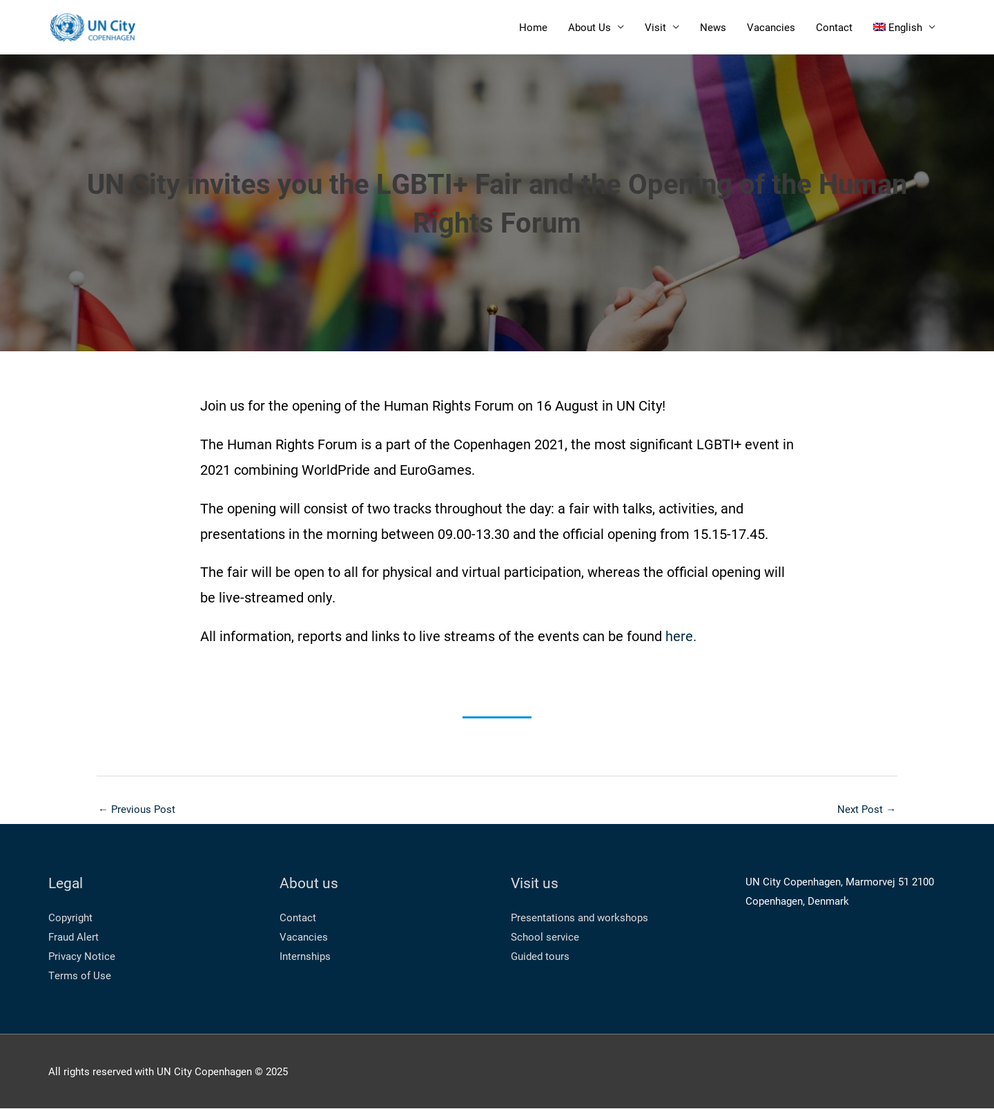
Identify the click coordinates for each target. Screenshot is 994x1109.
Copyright (70, 918)
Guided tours (540, 956)
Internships (305, 956)
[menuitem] (904, 27)
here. (680, 636)
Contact (834, 28)
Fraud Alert (73, 937)
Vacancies (771, 28)
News (713, 28)
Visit (655, 28)
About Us (589, 28)
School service (545, 937)
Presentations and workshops (579, 918)
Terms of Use (79, 976)
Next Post (866, 809)
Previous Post (136, 809)
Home (533, 28)
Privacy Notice (81, 956)
